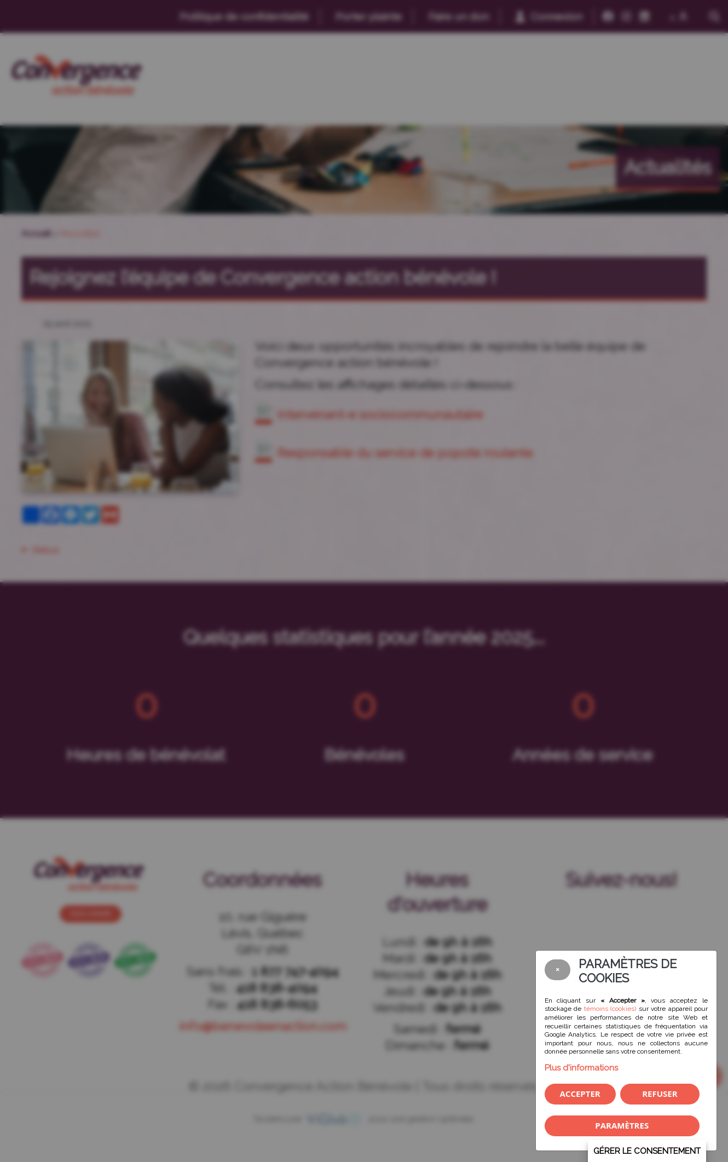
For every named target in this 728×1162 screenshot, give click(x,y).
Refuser (659, 1093)
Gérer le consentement (647, 1151)
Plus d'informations (581, 1068)
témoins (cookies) (610, 1009)
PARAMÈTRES (622, 1125)
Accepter (579, 1093)
